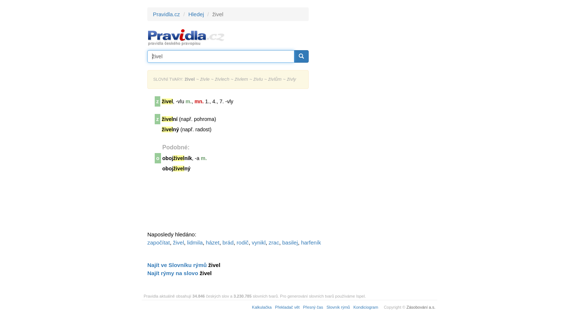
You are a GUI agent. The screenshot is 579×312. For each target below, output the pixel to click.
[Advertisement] (375, 118)
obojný (176, 168)
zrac (274, 242)
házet (212, 242)
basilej (290, 242)
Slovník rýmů (338, 307)
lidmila (195, 242)
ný (170, 129)
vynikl (259, 242)
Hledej (196, 14)
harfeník (311, 242)
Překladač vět (287, 307)
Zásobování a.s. (421, 307)
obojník (177, 158)
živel (178, 242)
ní (170, 119)
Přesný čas (313, 307)
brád (227, 242)
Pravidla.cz (166, 14)
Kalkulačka (261, 307)
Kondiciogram (365, 307)
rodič (243, 242)
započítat (158, 242)
